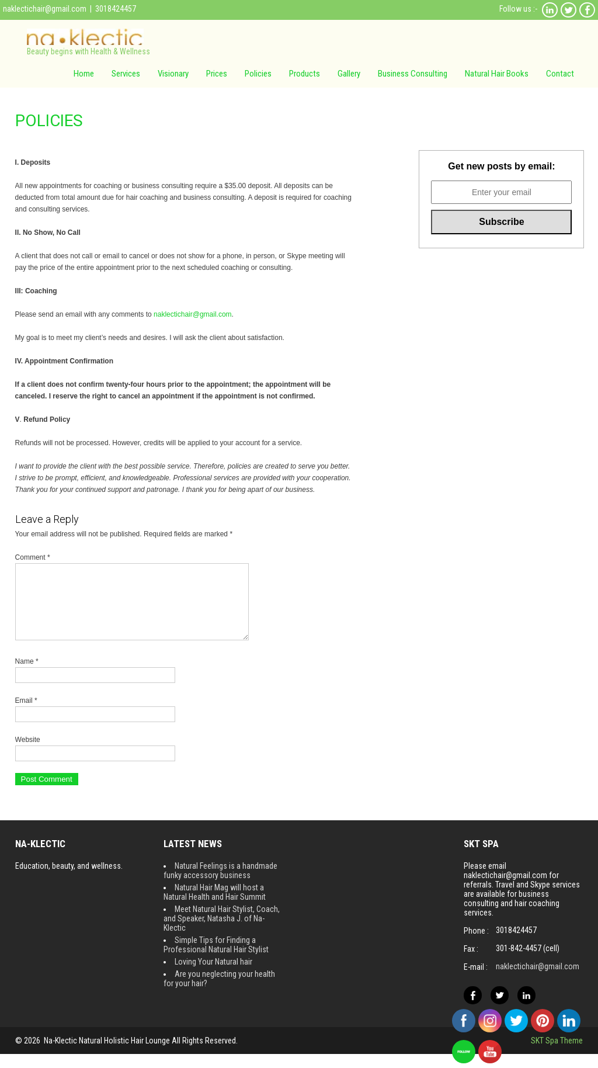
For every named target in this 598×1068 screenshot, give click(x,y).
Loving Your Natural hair (213, 975)
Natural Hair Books (497, 73)
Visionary (173, 73)
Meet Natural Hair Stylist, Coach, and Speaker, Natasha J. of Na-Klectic (222, 932)
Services (126, 73)
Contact (560, 73)
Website (27, 754)
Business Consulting (412, 73)
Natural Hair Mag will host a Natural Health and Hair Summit (215, 906)
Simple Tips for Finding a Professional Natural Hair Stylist (216, 958)
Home (84, 73)
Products (304, 73)
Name (27, 675)
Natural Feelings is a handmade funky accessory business (220, 884)
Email (26, 714)
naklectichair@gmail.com (44, 8)
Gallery (349, 73)
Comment (32, 557)
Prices (216, 73)
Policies (258, 73)
